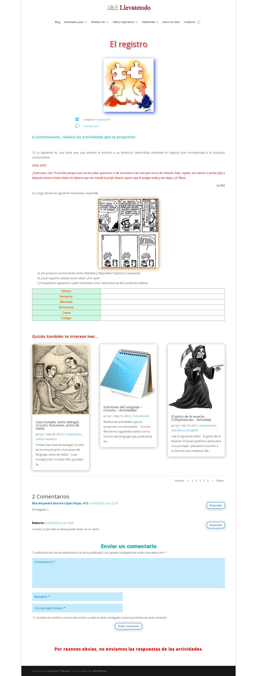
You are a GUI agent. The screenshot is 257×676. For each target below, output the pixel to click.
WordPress (100, 671)
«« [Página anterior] (188, 480)
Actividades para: (74, 22)
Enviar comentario (128, 626)
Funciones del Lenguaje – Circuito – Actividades (123, 408)
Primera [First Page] (179, 480)
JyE (42, 434)
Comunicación (102, 119)
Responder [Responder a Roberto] (216, 525)
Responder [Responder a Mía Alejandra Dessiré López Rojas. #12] (216, 505)
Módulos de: (98, 22)
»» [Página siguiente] (212, 480)
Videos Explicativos (124, 22)
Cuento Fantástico (46, 439)
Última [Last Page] (220, 480)
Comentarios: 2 (91, 126)
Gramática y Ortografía (184, 430)
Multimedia (148, 22)
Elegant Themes (59, 671)
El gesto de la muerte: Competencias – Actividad (191, 418)
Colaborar (189, 22)
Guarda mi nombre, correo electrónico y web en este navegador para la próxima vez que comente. (101, 618)
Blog (57, 22)
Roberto (38, 523)
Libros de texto (171, 22)
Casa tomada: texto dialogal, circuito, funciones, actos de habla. (57, 425)
